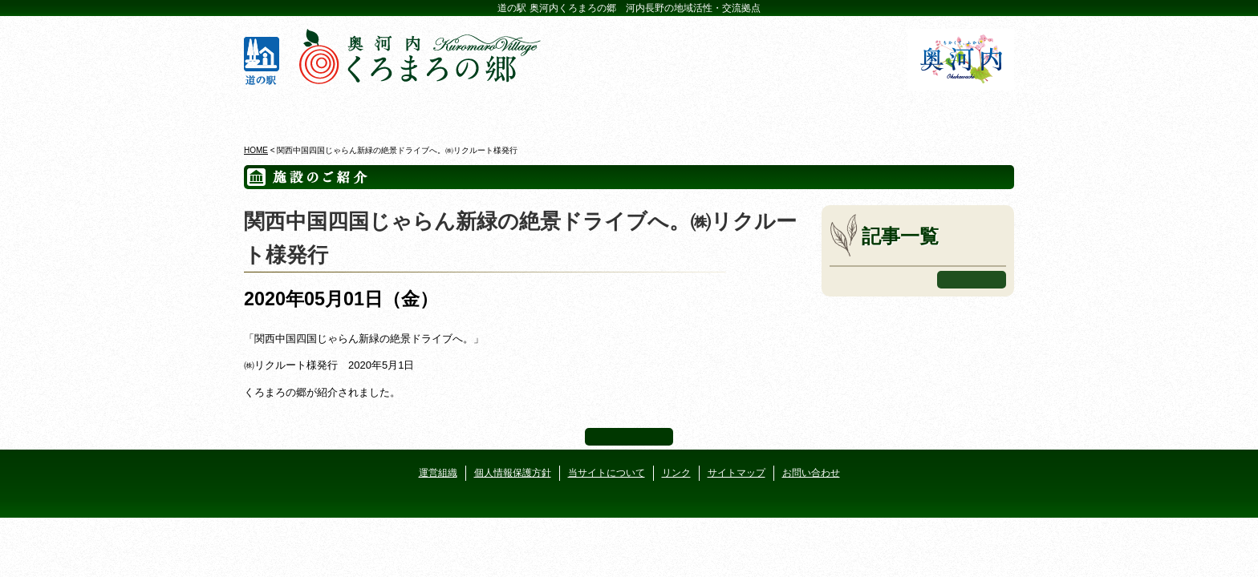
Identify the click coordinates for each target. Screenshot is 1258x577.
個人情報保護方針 (512, 472)
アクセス (952, 111)
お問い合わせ (811, 472)
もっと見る (971, 279)
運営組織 (438, 472)
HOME (256, 150)
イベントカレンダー (564, 111)
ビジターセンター (435, 111)
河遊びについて (823, 111)
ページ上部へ (629, 437)
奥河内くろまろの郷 (306, 111)
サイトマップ (736, 472)
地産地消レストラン (693, 111)
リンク (676, 472)
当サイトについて (606, 472)
